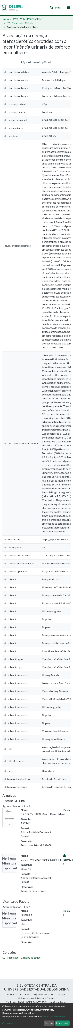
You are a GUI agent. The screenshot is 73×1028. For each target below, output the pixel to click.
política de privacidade (54, 1016)
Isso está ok (62, 1023)
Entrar (58, 7)
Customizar (8, 1023)
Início (6, 19)
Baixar (66, 859)
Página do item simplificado (36, 62)
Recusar (49, 1023)
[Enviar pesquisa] (51, 7)
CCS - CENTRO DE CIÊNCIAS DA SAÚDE (29, 19)
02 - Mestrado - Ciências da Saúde (23, 22)
